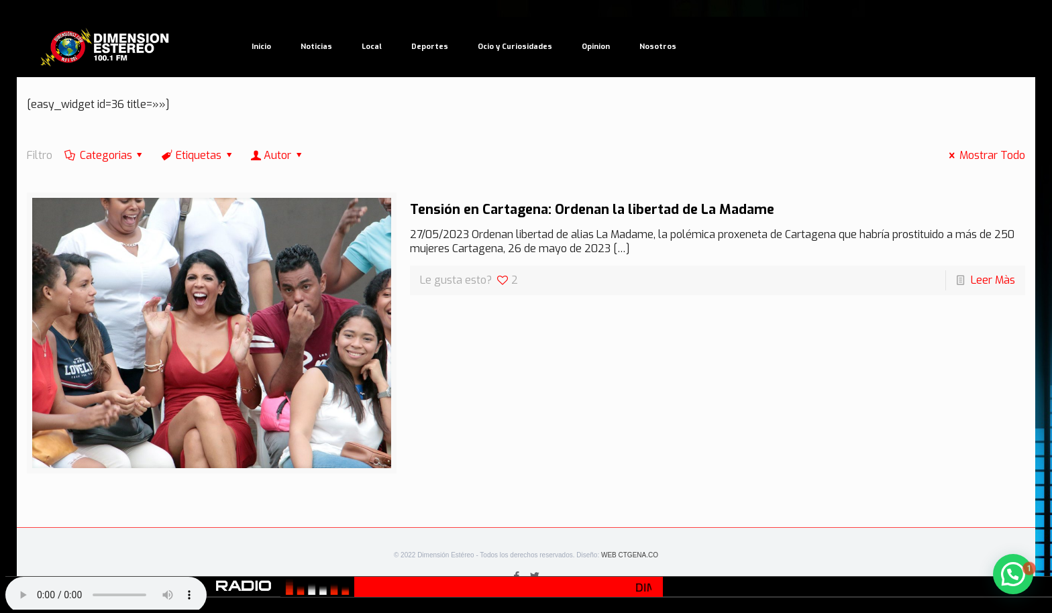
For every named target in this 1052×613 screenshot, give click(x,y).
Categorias (104, 155)
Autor (278, 155)
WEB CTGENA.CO (629, 555)
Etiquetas (198, 155)
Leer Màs (993, 280)
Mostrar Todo (984, 155)
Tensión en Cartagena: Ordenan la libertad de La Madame (592, 210)
